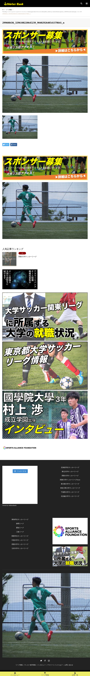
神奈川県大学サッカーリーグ (70, 488)
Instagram (49, 660)
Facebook (45, 660)
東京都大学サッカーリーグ (70, 484)
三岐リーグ (20, 532)
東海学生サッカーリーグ (20, 519)
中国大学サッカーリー (19, 540)
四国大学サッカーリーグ (20, 544)
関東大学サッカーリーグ (70, 476)
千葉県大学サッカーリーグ (70, 492)
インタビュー (41, 665)
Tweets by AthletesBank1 (9, 505)
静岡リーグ (20, 523)
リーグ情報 (19, 665)
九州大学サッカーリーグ (20, 548)
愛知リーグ (20, 528)
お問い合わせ (69, 665)
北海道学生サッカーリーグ (70, 467)
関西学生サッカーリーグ (20, 536)
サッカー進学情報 (30, 665)
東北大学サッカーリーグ (70, 471)
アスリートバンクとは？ (55, 665)
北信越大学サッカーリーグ (70, 496)
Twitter (41, 660)
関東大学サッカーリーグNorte (70, 480)
